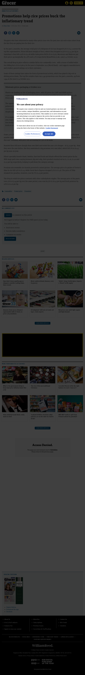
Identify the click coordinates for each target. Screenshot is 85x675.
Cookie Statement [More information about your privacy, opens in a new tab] (52, 128)
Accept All (49, 134)
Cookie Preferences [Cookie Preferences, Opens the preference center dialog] (32, 134)
